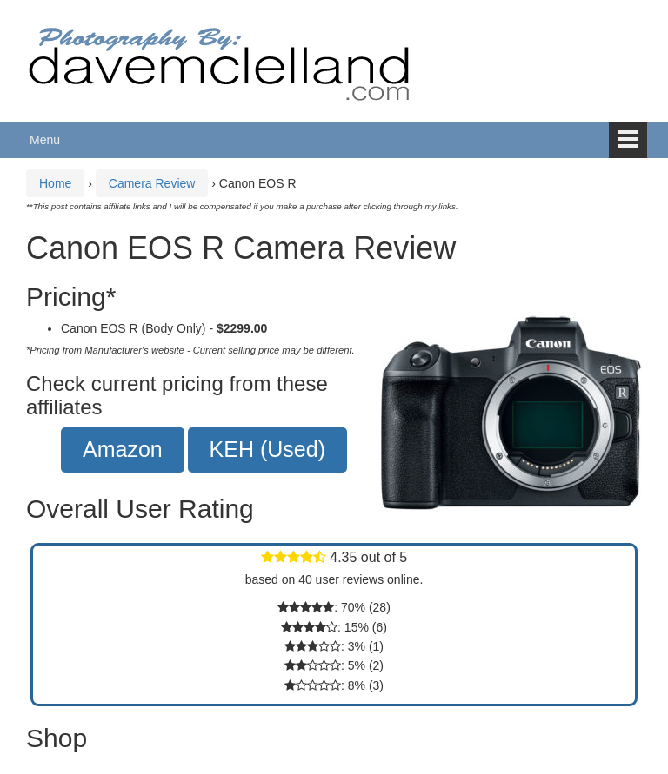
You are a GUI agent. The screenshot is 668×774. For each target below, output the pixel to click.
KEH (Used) (267, 449)
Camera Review (152, 183)
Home (55, 183)
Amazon (123, 449)
